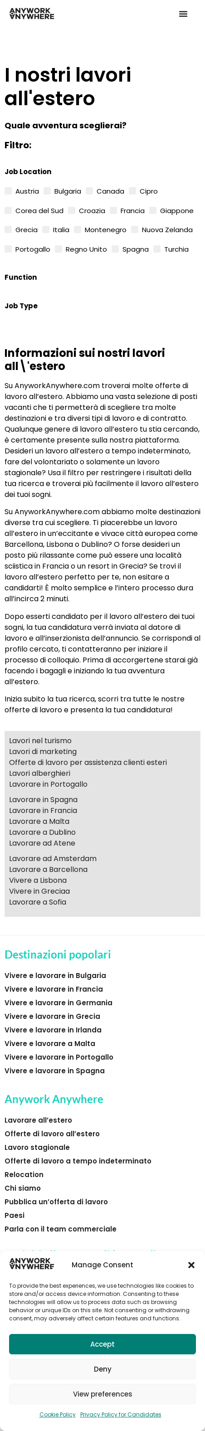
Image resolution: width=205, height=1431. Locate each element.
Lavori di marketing (43, 751)
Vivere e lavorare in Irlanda (53, 1030)
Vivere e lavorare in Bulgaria (55, 975)
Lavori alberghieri (39, 773)
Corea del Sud (39, 210)
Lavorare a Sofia (37, 902)
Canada (110, 190)
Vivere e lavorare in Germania (58, 1003)
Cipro (149, 190)
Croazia (92, 210)
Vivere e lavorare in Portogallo (59, 1057)
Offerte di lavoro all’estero (52, 1134)
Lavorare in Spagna (43, 799)
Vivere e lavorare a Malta (50, 1043)
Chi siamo (23, 1188)
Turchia (176, 248)
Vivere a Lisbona (38, 880)
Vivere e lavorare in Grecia (52, 1016)
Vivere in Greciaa (39, 891)
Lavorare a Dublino (42, 832)
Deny (103, 1369)
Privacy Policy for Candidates (120, 1414)
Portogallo (32, 248)
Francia (133, 210)
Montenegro (106, 229)
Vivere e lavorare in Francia (54, 989)
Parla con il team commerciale (61, 1229)
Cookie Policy (57, 1414)
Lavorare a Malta (39, 821)
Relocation (24, 1174)
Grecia (26, 229)
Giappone (177, 210)
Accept (102, 1344)
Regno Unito (86, 248)
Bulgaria (67, 190)
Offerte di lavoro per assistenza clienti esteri (88, 762)
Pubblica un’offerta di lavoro (56, 1202)
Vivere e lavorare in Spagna (55, 1071)
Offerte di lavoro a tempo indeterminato (78, 1161)
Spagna (135, 248)
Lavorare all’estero (38, 1120)
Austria (27, 190)
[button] (191, 1265)
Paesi (14, 1215)
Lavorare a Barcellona (48, 869)
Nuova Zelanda (167, 229)
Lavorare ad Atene (42, 843)
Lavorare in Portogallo (48, 784)
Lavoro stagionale (37, 1147)
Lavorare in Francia (43, 810)
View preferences (102, 1394)
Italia (61, 229)
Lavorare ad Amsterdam (53, 858)
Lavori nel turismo (40, 740)
